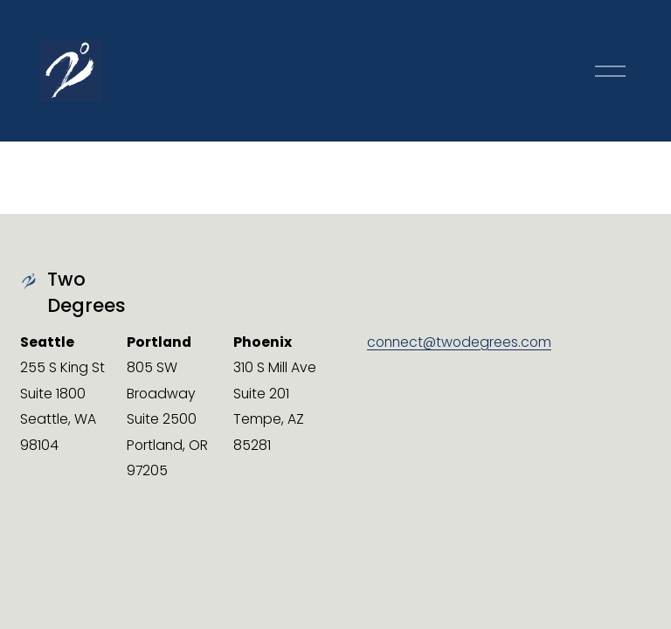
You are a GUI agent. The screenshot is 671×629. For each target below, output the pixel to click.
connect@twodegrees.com (459, 342)
